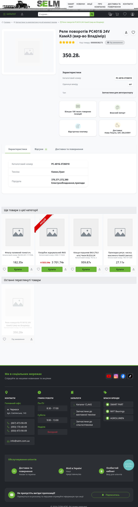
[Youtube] (109, 376)
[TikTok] (130, 376)
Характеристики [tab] (17, 149)
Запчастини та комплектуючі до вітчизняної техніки (36, 22)
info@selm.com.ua (18, 440)
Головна (7, 22)
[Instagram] (116, 376)
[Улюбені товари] (4, 269)
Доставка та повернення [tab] (69, 149)
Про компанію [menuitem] (100, 5)
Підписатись (110, 494)
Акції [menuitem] (89, 4)
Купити (18, 269)
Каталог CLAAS (82, 404)
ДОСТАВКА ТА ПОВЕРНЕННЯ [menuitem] (114, 5)
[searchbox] (64, 14)
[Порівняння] (22, 14)
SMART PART (114, 404)
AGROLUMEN (115, 418)
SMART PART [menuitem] (71, 5)
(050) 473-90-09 (17, 430)
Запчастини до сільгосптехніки (83, 423)
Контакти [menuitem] (128, 4)
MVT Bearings (115, 411)
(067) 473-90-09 (17, 423)
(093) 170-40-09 (17, 426)
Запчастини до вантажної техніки (84, 413)
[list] (110, 14)
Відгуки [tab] (41, 149)
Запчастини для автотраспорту (117, 92)
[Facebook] (123, 376)
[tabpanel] (69, 173)
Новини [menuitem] (80, 4)
